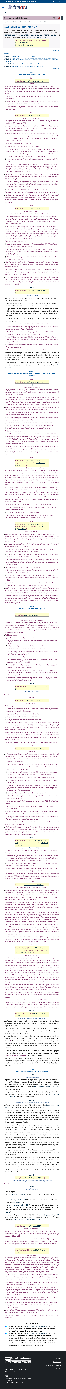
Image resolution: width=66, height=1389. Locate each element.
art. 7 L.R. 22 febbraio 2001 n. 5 (34, 1178)
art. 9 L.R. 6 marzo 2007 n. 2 (33, 700)
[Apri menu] (62, 18)
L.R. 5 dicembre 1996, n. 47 (17, 1194)
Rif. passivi (23, 22)
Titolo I (8, 57)
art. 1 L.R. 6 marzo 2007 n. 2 (33, 81)
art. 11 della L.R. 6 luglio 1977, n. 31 (46, 1087)
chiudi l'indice (55, 51)
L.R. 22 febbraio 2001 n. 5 (23, 43)
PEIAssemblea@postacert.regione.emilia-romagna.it (18, 1379)
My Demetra (57, 2)
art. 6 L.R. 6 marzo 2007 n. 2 (33, 460)
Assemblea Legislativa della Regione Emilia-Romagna (20, 2)
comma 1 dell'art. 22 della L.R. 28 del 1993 (26, 1219)
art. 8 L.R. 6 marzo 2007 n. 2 (32, 615)
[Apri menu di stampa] (54, 18)
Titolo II (8, 59)
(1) (32, 385)
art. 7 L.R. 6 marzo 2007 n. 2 (33, 524)
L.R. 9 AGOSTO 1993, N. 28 (34, 37)
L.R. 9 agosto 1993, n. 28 (50, 1215)
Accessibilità (57, 1362)
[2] (4, 1333)
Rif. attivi (15, 22)
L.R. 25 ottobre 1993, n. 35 (18, 1205)
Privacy (58, 1358)
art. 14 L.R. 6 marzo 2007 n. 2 (33, 1226)
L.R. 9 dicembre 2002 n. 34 (24, 45)
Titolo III (8, 64)
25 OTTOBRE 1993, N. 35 (49, 35)
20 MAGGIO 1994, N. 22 (30, 35)
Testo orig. (32, 22)
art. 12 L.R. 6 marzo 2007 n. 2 (33, 885)
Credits (58, 1368)
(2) (45, 37)
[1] (4, 1326)
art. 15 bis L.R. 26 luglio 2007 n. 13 (38, 1326)
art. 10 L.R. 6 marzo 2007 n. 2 (33, 749)
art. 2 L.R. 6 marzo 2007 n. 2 (33, 115)
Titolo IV (8, 66)
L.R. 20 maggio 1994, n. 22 (17, 1200)
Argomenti (7, 22)
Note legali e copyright (53, 1365)
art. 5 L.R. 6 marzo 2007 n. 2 (33, 382)
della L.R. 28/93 (17, 1202)
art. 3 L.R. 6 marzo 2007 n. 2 (33, 208)
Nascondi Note (42, 22)
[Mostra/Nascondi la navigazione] (3, 7)
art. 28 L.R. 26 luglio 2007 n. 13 (31, 951)
